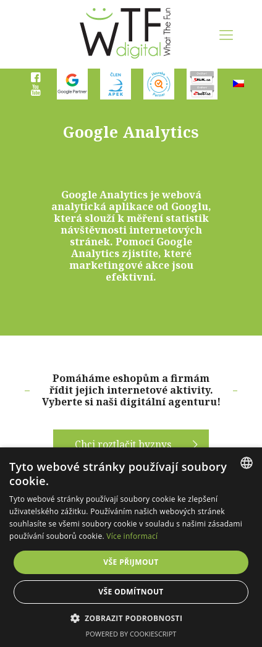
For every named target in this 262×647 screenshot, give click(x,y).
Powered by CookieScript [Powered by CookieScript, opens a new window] (131, 633)
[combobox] (246, 463)
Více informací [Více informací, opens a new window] (132, 536)
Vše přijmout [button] (130, 562)
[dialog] (131, 547)
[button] (131, 618)
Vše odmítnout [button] (130, 591)
